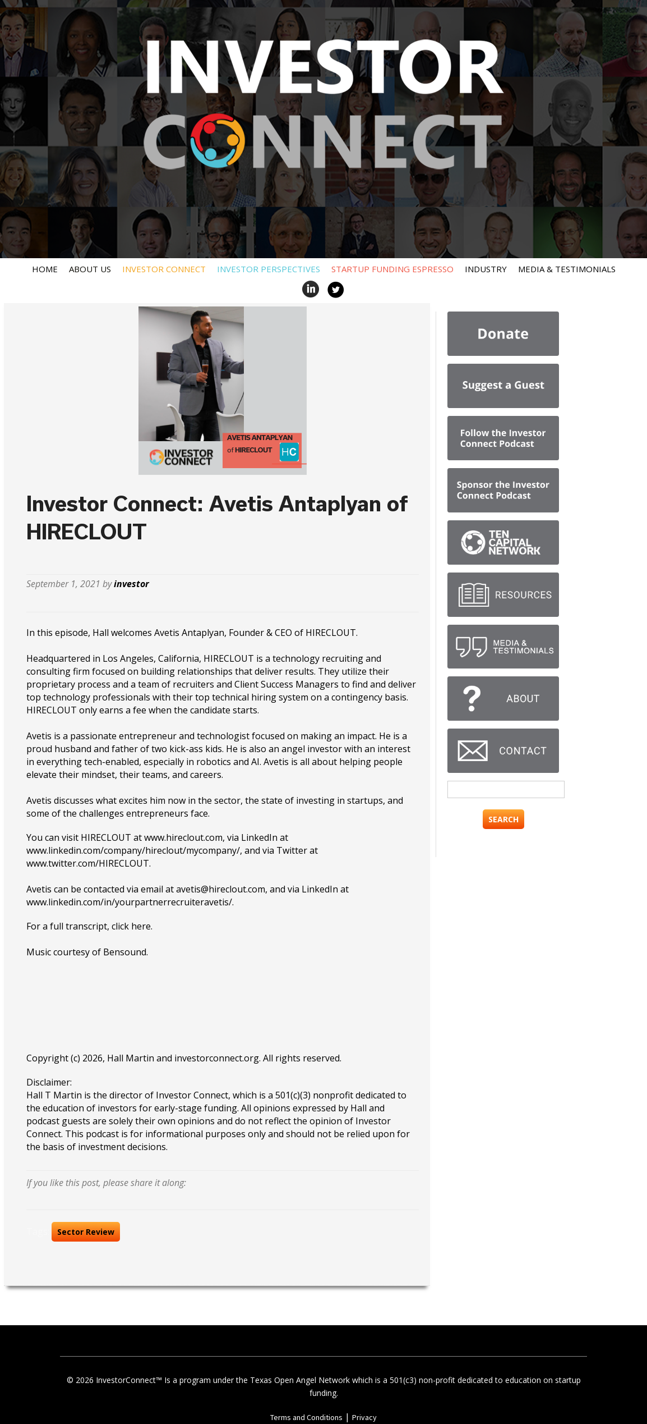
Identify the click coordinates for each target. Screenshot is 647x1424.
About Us (90, 268)
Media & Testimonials (567, 268)
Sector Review (85, 1231)
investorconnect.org (216, 1058)
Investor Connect (164, 268)
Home (45, 268)
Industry (486, 268)
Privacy (364, 1417)
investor (131, 584)
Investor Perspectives (268, 268)
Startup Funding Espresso (392, 268)
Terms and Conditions (306, 1417)
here (141, 926)
